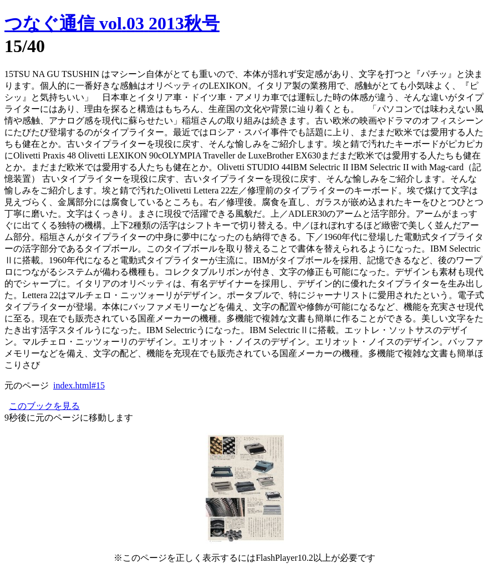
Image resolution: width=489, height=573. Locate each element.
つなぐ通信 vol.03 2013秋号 (112, 23)
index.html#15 (79, 385)
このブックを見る (44, 406)
